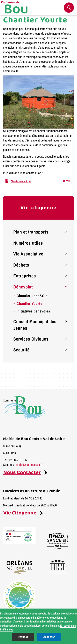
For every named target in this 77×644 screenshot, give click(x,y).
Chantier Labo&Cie (32, 295)
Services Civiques (30, 339)
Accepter (49, 637)
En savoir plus (68, 625)
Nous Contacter (22, 472)
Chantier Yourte (29, 303)
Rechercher (70, 7)
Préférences (6, 629)
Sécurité (21, 350)
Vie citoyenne (38, 208)
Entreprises (24, 276)
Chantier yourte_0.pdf (21, 181)
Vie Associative (28, 254)
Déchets (21, 265)
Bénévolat (23, 287)
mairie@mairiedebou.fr (28, 464)
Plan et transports (30, 232)
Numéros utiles (28, 243)
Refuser (23, 637)
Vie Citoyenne (19, 513)
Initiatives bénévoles (33, 311)
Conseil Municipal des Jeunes (34, 324)
